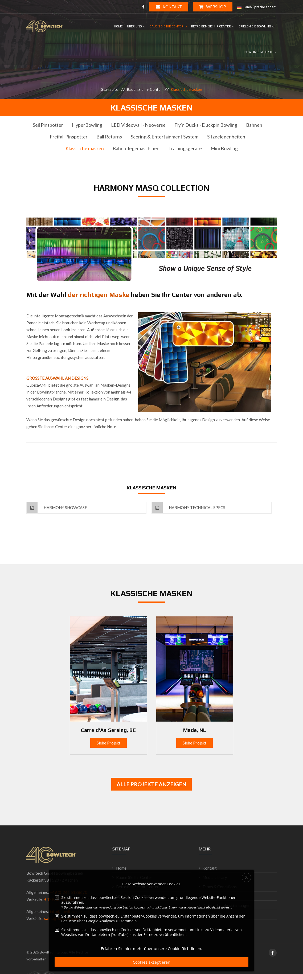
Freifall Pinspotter (69, 137)
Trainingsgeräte (185, 148)
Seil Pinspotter (48, 125)
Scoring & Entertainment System (164, 137)
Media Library (214, 877)
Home (118, 26)
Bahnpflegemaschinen (136, 148)
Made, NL (194, 730)
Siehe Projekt (108, 742)
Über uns (134, 26)
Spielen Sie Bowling (255, 26)
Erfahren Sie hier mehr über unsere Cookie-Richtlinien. (151, 969)
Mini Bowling (224, 148)
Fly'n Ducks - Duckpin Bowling (205, 125)
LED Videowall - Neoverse (138, 125)
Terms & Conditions (219, 886)
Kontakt (169, 6)
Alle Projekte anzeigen (151, 784)
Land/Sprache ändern (257, 7)
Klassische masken (84, 148)
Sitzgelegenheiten (226, 137)
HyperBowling (87, 125)
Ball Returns (109, 137)
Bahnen (254, 125)
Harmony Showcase (57, 507)
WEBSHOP (212, 6)
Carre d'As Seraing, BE (108, 730)
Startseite (109, 89)
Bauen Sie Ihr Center (166, 26)
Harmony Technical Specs (188, 507)
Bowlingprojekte (258, 52)
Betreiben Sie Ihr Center (211, 26)
